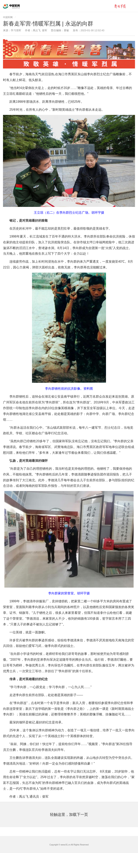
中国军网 (8, 17)
